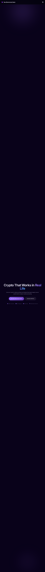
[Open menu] (43, 2)
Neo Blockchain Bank (8, 2)
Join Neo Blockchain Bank (16, 298)
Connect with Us (30, 298)
